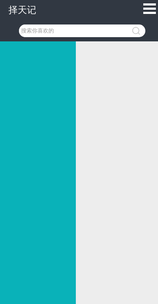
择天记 (22, 10)
